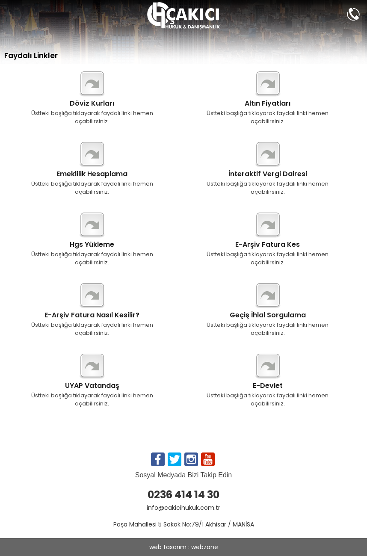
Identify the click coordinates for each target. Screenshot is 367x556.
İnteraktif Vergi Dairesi (267, 174)
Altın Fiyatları (267, 103)
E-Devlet (268, 386)
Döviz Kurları (92, 103)
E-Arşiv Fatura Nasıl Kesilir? (91, 315)
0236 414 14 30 (183, 495)
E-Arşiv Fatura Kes (267, 244)
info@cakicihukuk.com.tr (183, 507)
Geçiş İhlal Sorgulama (268, 315)
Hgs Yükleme (92, 244)
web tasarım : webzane (183, 547)
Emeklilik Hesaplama (91, 174)
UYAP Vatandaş (92, 386)
